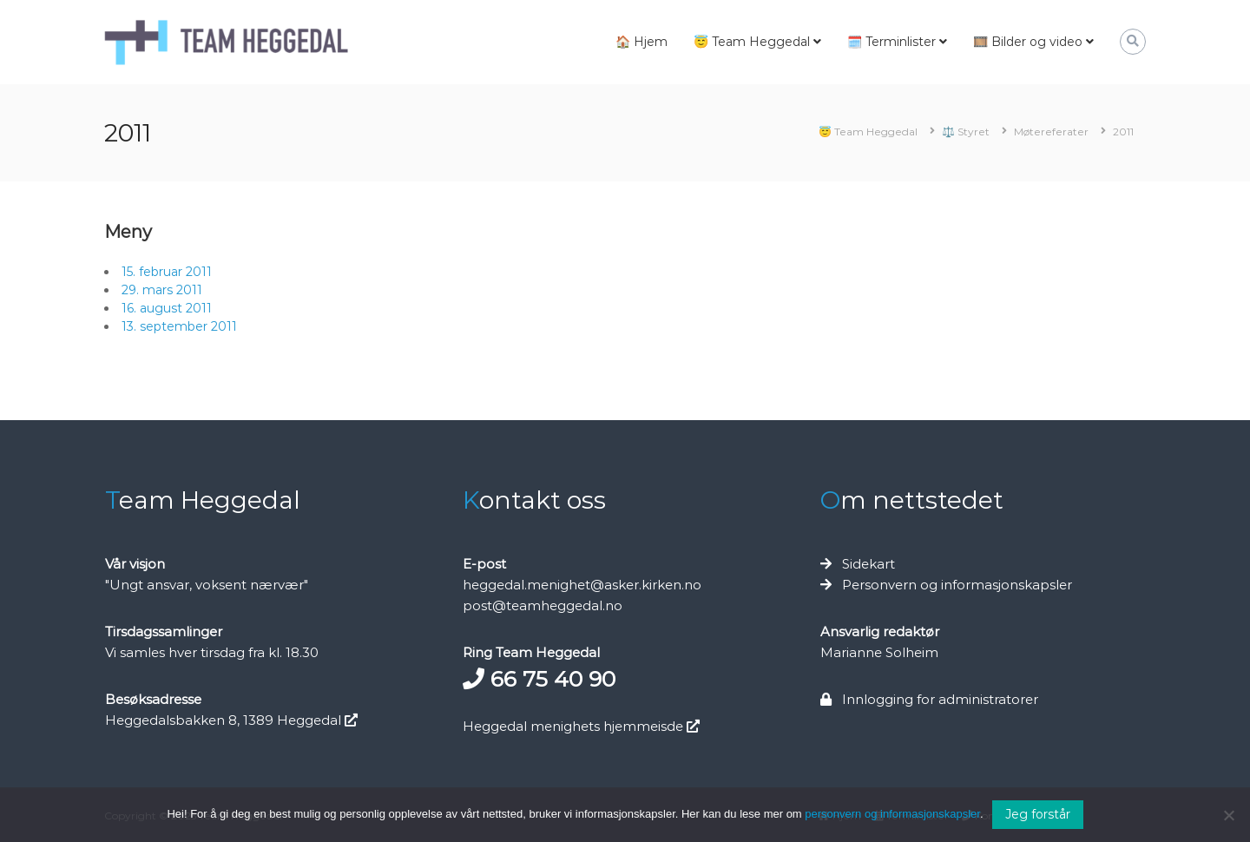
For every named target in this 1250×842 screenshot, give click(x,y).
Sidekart (868, 564)
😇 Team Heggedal (752, 41)
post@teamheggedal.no (542, 605)
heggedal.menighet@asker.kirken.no (582, 584)
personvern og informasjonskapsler (892, 813)
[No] (1228, 815)
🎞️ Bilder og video (1027, 41)
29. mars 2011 (162, 290)
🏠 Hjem (641, 41)
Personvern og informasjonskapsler (957, 584)
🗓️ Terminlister (891, 41)
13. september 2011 (179, 326)
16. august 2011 (167, 308)
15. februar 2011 (167, 272)
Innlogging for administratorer (940, 699)
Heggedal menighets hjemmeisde (581, 726)
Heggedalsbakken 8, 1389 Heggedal (231, 720)
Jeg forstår (1037, 814)
